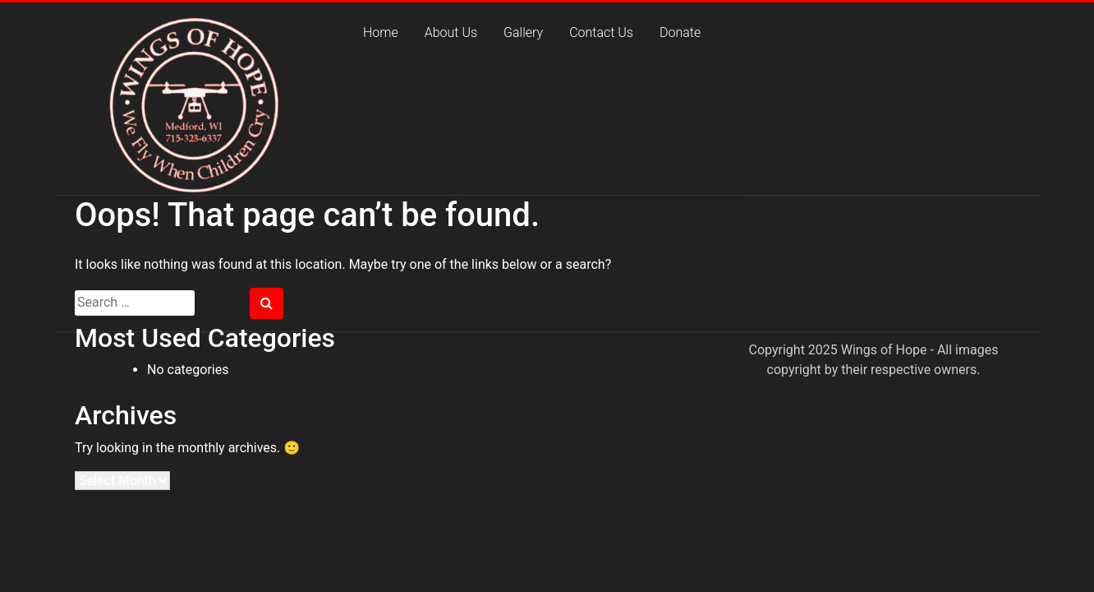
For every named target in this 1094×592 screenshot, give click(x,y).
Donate (680, 32)
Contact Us (601, 32)
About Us (451, 32)
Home (380, 32)
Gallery (523, 32)
